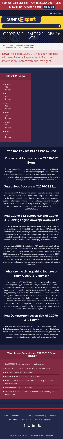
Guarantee (52, 415)
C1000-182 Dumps (7, 115)
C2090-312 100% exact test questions (19, 372)
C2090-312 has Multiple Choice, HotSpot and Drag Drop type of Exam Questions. (30, 381)
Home (4, 45)
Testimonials (13, 419)
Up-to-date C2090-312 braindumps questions (23, 376)
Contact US (26, 419)
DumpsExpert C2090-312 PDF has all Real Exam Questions (27, 368)
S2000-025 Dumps (7, 106)
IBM (11, 45)
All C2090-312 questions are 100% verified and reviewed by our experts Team (29, 392)
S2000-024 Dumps (7, 96)
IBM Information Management (28, 45)
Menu (58, 19)
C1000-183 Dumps (7, 125)
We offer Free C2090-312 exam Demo (19, 387)
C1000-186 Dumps (7, 134)
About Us (15, 415)
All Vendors (39, 415)
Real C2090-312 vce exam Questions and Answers (24, 364)
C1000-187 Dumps (7, 87)
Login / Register (57, 13)
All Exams (27, 415)
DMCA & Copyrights (43, 419)
